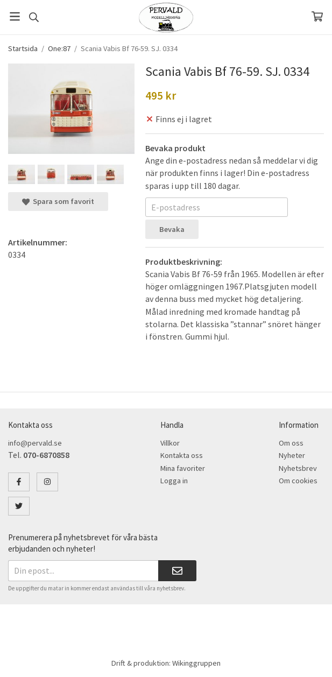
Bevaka (172, 229)
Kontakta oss (181, 455)
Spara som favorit (58, 201)
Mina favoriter (182, 468)
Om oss (291, 443)
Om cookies (298, 480)
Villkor (170, 443)
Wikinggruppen (196, 663)
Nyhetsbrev (298, 468)
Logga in (174, 480)
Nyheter (292, 455)
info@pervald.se (35, 443)
